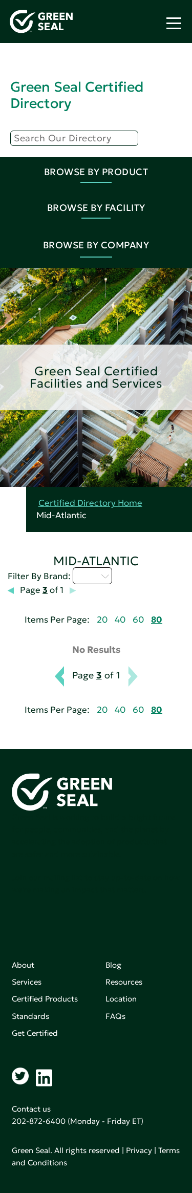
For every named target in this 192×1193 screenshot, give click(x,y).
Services (26, 982)
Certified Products (45, 999)
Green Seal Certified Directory (76, 95)
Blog (113, 965)
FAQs (115, 1016)
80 (156, 619)
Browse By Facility (96, 208)
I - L (92, 575)
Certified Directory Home (90, 503)
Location (121, 999)
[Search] (74, 138)
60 (138, 619)
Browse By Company (96, 245)
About (23, 965)
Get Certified (35, 1033)
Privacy (139, 1150)
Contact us (31, 1109)
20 (102, 619)
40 (120, 619)
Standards (30, 1016)
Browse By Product (96, 172)
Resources (123, 982)
